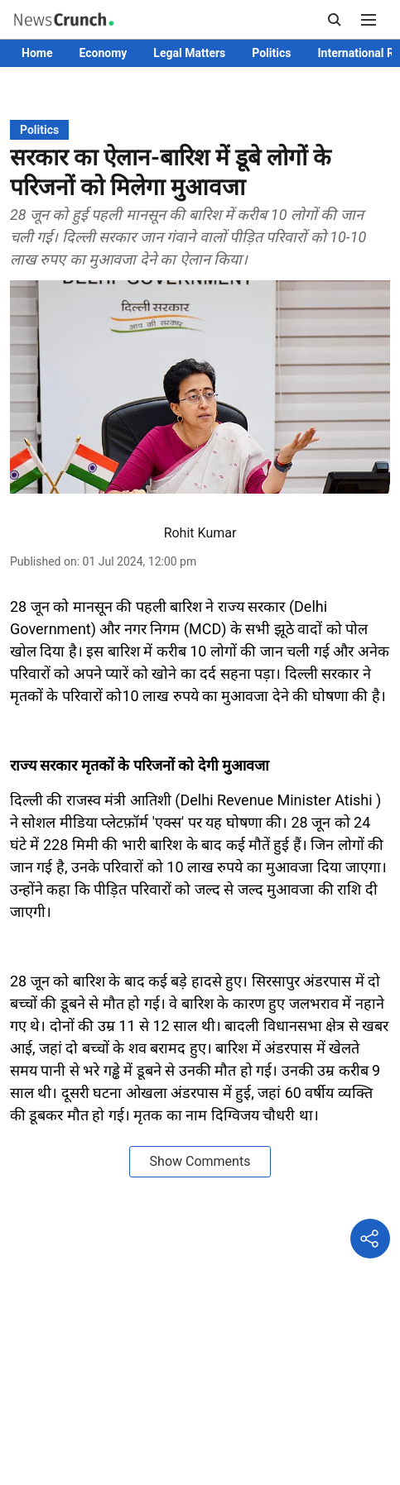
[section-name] (39, 129)
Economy (103, 53)
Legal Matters (189, 53)
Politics (271, 53)
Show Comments (200, 1161)
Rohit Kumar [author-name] (200, 533)
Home (37, 53)
